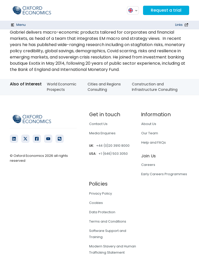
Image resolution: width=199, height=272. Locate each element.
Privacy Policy (100, 193)
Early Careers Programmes (164, 174)
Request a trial (166, 10)
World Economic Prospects (61, 87)
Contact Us (98, 124)
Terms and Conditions (107, 221)
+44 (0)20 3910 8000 (113, 145)
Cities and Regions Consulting (104, 87)
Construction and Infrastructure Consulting (154, 87)
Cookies (96, 203)
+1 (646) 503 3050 (113, 153)
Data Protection (102, 212)
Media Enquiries (102, 133)
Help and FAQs (153, 142)
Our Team (149, 133)
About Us (148, 124)
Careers (148, 165)
